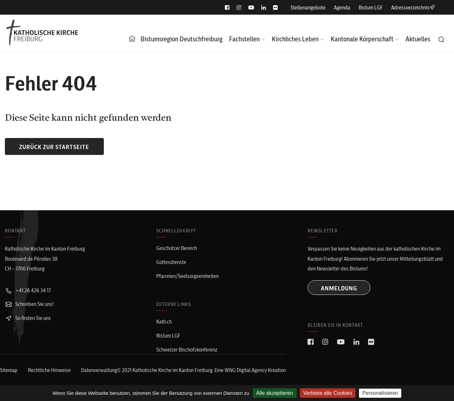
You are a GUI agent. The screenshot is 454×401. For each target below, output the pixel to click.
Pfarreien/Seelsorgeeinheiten (187, 276)
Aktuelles (418, 39)
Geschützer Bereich (176, 248)
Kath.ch (164, 321)
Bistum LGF (371, 7)
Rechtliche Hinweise (49, 370)
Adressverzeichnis (413, 7)
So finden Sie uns (28, 318)
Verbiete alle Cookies (327, 393)
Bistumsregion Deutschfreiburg (182, 39)
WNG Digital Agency (246, 370)
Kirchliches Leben (295, 39)
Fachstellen (244, 39)
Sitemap (9, 370)
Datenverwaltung (99, 370)
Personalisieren (380, 393)
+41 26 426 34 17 (28, 290)
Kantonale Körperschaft (362, 39)
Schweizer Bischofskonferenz (186, 349)
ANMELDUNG (339, 288)
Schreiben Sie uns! (29, 304)
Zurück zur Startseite (54, 147)
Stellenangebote (308, 7)
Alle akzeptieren (274, 393)
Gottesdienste (171, 262)
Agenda (342, 7)
